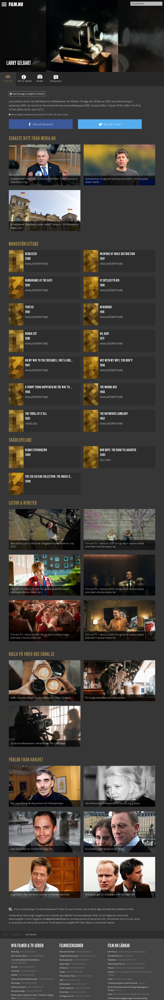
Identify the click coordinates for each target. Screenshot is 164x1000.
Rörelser (14, 936)
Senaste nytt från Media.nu (32, 138)
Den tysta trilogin (18, 960)
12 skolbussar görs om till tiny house (122, 952)
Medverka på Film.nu (116, 933)
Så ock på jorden (66, 929)
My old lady (64, 961)
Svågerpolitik (113, 985)
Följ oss (111, 937)
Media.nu (111, 978)
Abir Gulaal (15, 952)
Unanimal (15, 940)
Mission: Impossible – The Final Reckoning (28, 983)
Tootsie (95, 105)
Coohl (110, 948)
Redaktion (112, 929)
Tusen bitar (64, 973)
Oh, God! (32, 109)
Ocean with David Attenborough (24, 948)
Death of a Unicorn (18, 956)
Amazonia (63, 969)
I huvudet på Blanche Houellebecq (25, 929)
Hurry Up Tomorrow (19, 979)
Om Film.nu (112, 921)
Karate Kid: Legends (19, 994)
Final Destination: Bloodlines (23, 975)
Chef (61, 949)
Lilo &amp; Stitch (18, 990)
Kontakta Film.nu (115, 925)
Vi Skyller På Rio (115, 105)
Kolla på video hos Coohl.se (32, 638)
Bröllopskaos (64, 953)
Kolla (110, 963)
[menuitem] (5, 903)
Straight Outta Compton (69, 925)
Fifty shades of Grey (67, 945)
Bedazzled (77, 105)
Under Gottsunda (66, 957)
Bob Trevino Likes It (19, 925)
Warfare (14, 944)
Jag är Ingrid (64, 933)
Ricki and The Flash (67, 921)
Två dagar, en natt (66, 965)
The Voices (63, 937)
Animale (14, 971)
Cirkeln (62, 941)
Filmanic (111, 941)
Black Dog (15, 921)
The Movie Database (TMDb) (85, 884)
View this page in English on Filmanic (27, 94)
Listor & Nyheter (23, 497)
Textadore (112, 974)
